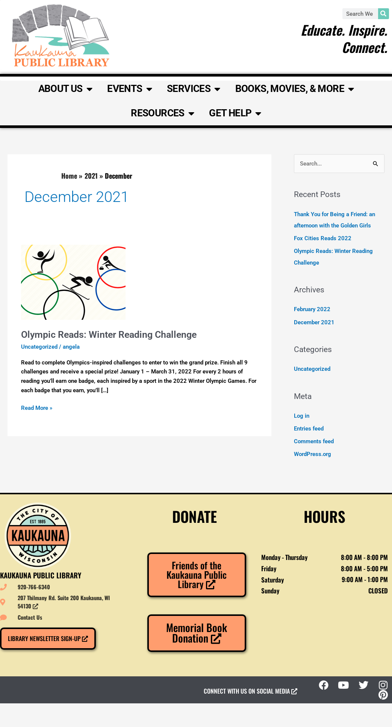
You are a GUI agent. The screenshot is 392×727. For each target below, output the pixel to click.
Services (193, 89)
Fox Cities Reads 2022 (322, 238)
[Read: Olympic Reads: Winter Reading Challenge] (73, 281)
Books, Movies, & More (294, 89)
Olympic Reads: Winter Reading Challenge (113, 334)
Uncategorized (39, 346)
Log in (301, 415)
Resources (162, 113)
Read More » (36, 407)
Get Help (235, 113)
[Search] (383, 13)
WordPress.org (312, 453)
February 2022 (312, 309)
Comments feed (314, 440)
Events (129, 89)
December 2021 (314, 321)
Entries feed (309, 427)
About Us (65, 89)
